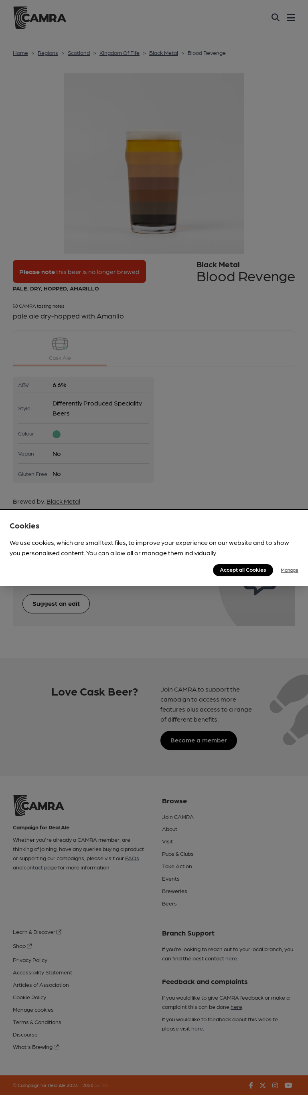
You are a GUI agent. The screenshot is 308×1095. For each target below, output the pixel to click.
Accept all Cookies (243, 569)
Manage (289, 570)
